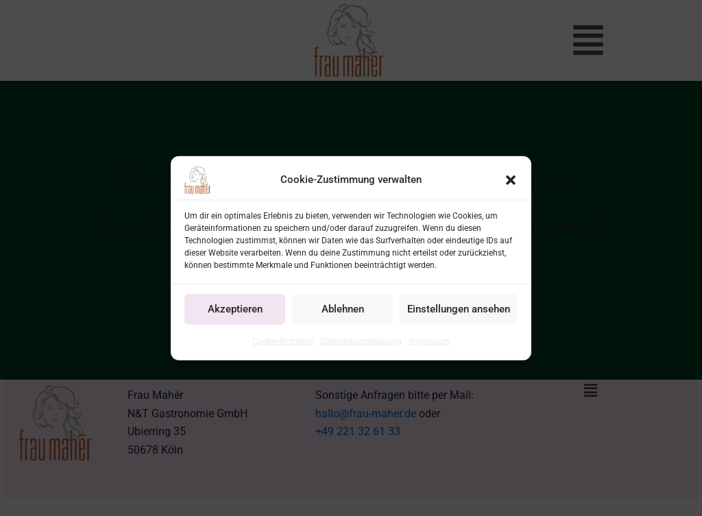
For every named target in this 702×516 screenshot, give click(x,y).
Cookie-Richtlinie (282, 340)
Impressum (429, 340)
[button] (511, 179)
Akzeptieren (235, 309)
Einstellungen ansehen (458, 309)
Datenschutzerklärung (361, 340)
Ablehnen (343, 309)
